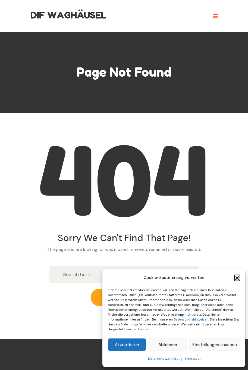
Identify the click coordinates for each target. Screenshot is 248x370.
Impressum (193, 358)
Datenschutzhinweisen (191, 319)
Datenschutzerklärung (165, 358)
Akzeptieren (127, 344)
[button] (237, 277)
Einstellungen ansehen (214, 344)
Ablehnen (167, 344)
